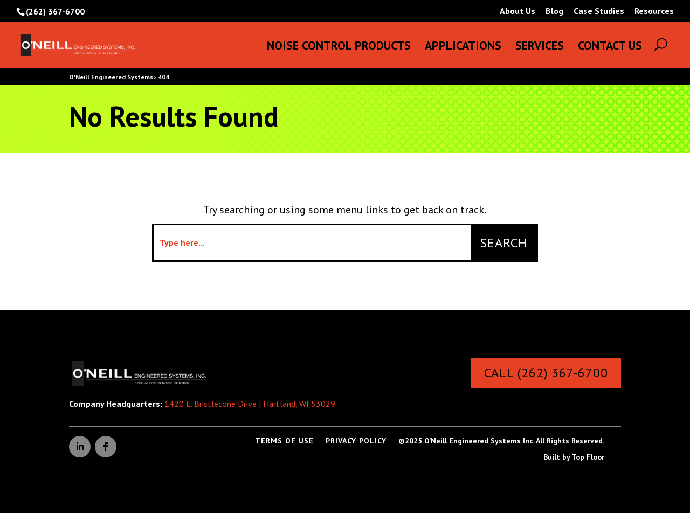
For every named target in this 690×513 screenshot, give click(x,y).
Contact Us (610, 47)
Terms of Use (284, 441)
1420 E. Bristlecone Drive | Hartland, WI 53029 (249, 403)
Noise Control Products (339, 47)
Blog (554, 11)
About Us (517, 11)
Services (539, 47)
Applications (463, 47)
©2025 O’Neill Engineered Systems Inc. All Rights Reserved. (501, 441)
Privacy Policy (356, 441)
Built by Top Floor (573, 457)
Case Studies (599, 11)
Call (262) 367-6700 (546, 372)
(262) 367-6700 (55, 11)
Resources (654, 11)
